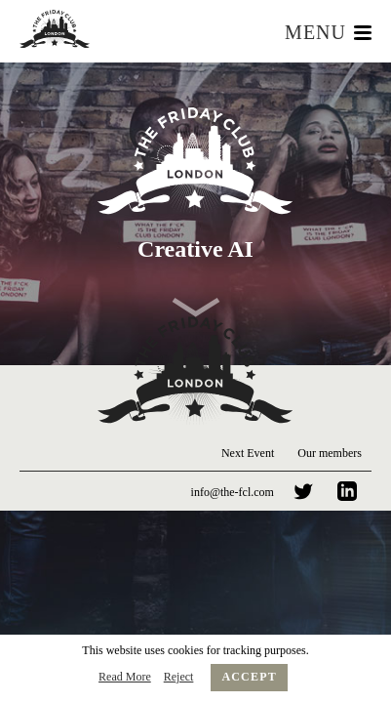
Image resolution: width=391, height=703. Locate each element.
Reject (179, 676)
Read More (124, 676)
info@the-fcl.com (232, 492)
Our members (329, 453)
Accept (249, 676)
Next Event (247, 453)
